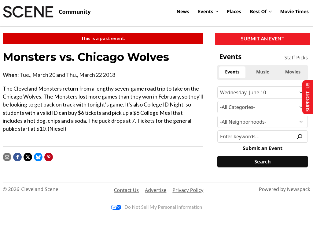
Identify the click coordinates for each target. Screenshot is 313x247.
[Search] (262, 161)
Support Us (306, 97)
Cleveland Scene (39, 189)
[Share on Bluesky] (38, 156)
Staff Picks (296, 57)
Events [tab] (232, 72)
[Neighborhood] (262, 122)
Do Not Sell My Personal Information (156, 207)
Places (234, 12)
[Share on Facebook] (17, 156)
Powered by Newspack (284, 189)
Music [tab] (262, 72)
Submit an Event (263, 38)
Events (205, 12)
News (183, 12)
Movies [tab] (293, 72)
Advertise (155, 190)
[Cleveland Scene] (46, 11)
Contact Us (126, 190)
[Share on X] (28, 156)
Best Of (258, 12)
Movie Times (294, 12)
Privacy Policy (187, 190)
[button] (48, 156)
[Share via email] (7, 156)
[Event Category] (262, 107)
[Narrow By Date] (262, 92)
